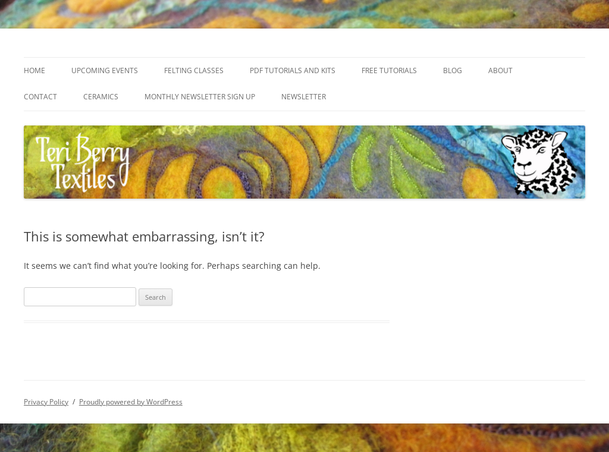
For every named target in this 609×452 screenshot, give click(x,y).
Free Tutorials (389, 70)
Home (34, 70)
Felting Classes (194, 70)
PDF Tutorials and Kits (292, 70)
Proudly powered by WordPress (131, 402)
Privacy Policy (46, 402)
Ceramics (100, 97)
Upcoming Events (104, 70)
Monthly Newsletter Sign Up (200, 97)
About (500, 70)
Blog (452, 70)
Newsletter (303, 97)
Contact (40, 97)
